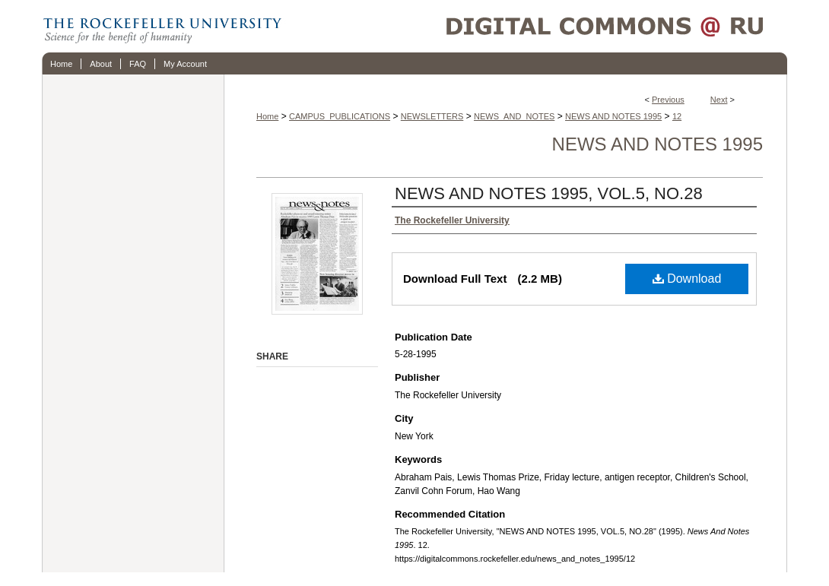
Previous (668, 99)
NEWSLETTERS (432, 116)
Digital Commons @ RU (536, 26)
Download (687, 278)
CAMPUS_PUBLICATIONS (339, 116)
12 (676, 116)
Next (719, 99)
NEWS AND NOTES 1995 (613, 116)
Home (267, 116)
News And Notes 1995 (657, 144)
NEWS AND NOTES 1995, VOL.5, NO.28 (549, 193)
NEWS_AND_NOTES (514, 116)
